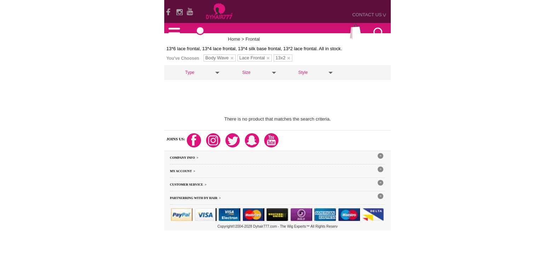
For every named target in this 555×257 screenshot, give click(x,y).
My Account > (182, 171)
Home (234, 39)
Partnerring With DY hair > (195, 198)
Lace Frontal (254, 57)
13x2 (282, 57)
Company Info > (184, 157)
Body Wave (219, 57)
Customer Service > (188, 184)
